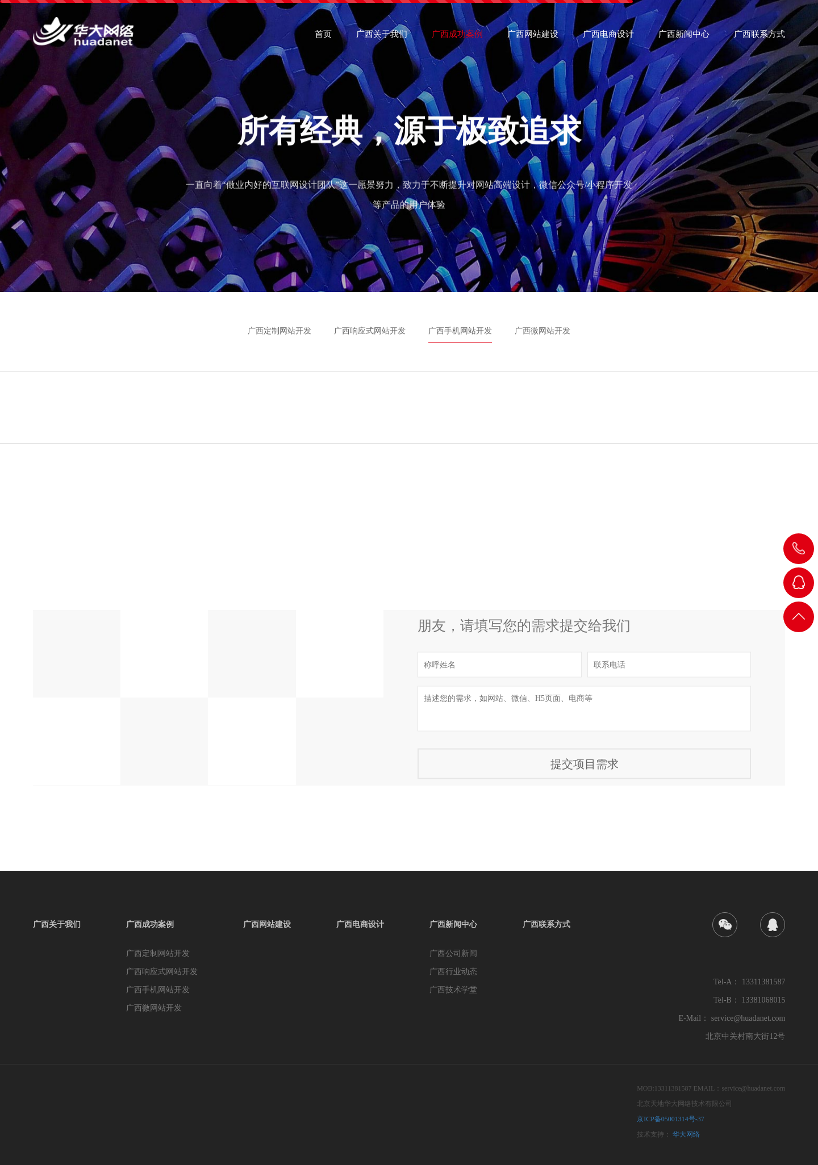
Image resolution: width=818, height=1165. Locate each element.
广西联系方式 (759, 38)
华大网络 (686, 1134)
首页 (323, 38)
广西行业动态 (453, 971)
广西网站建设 (532, 38)
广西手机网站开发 (460, 331)
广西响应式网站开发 (370, 331)
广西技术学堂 (453, 990)
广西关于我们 (381, 38)
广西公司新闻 (453, 953)
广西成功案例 (457, 38)
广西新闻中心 (684, 38)
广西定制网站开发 (279, 331)
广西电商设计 (608, 38)
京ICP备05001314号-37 (670, 1119)
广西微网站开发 (542, 331)
